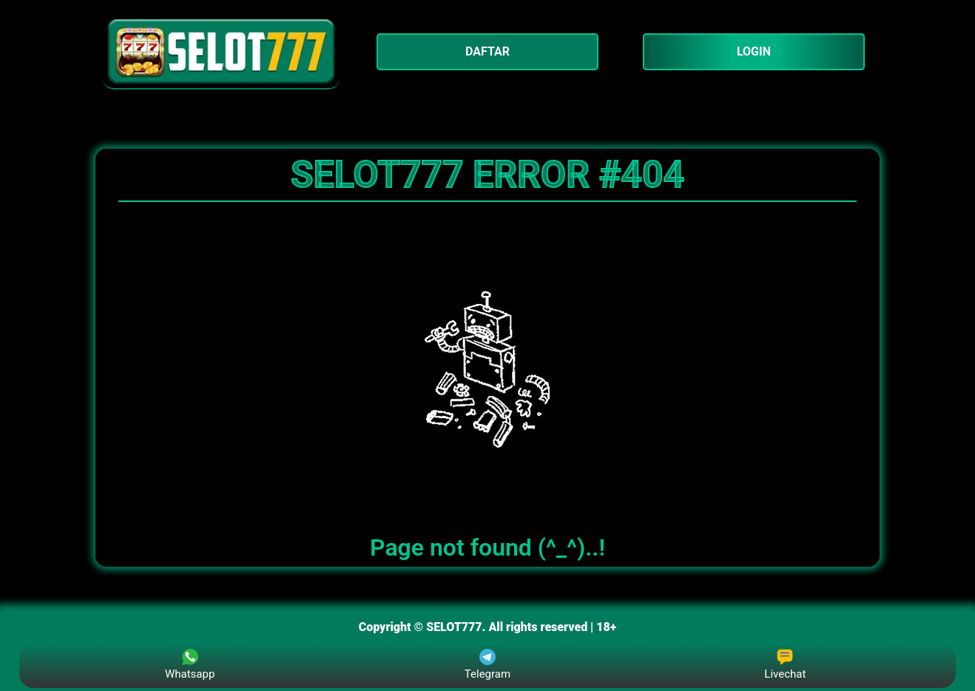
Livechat (785, 665)
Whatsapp (190, 665)
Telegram (487, 665)
